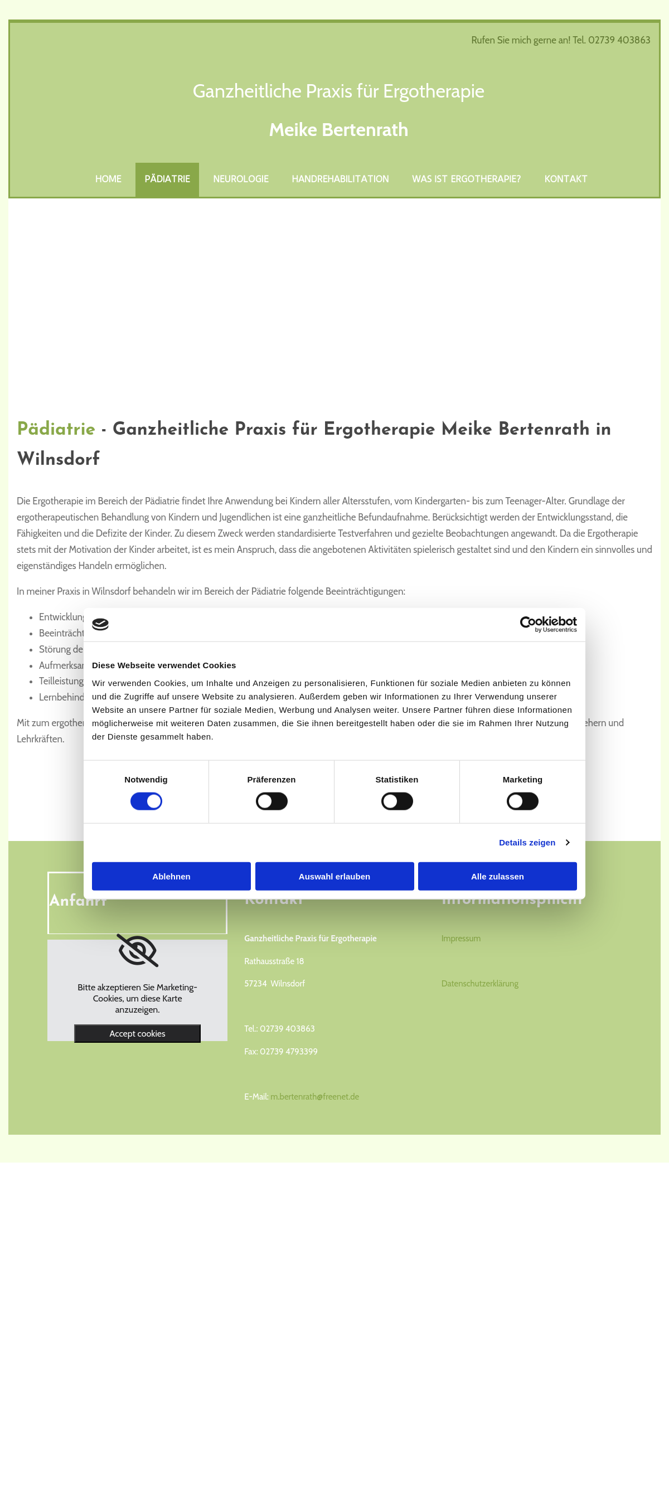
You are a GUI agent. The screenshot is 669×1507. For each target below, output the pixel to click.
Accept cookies (138, 1033)
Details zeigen (527, 842)
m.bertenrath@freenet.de (314, 1097)
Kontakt (566, 179)
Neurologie (241, 179)
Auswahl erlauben (334, 876)
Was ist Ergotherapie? (466, 179)
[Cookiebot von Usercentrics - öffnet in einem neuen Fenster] (528, 624)
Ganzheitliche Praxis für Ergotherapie (339, 91)
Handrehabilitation (340, 179)
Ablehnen (171, 876)
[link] (137, 951)
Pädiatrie (167, 179)
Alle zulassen (497, 876)
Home (108, 179)
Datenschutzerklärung (480, 984)
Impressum (461, 939)
